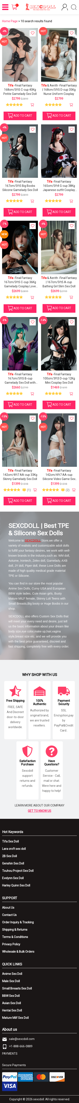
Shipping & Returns (14, 929)
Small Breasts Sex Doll (17, 988)
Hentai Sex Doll (12, 1010)
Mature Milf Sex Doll (15, 1017)
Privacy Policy (11, 944)
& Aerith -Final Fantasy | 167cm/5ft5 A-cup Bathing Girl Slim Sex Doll (59, 282)
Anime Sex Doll (12, 973)
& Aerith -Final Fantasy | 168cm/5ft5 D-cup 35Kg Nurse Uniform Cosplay (59, 89)
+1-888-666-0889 (20, 1046)
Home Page (10, 21)
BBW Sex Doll (11, 995)
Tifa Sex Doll (10, 841)
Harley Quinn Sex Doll (16, 885)
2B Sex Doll (9, 856)
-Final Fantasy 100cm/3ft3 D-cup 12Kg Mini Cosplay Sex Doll (59, 378)
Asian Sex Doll (11, 1003)
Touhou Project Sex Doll (17, 870)
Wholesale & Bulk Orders (18, 951)
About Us (8, 907)
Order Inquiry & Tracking (18, 922)
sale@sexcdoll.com (22, 1039)
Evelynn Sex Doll (13, 878)
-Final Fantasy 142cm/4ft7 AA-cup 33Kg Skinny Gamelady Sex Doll (20, 475)
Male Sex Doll (11, 981)
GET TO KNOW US (39, 811)
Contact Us (9, 915)
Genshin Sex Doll (13, 863)
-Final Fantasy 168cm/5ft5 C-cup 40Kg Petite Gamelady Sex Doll (20, 89)
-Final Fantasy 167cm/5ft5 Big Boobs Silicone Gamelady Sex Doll (20, 186)
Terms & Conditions (15, 937)
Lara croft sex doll (14, 848)
